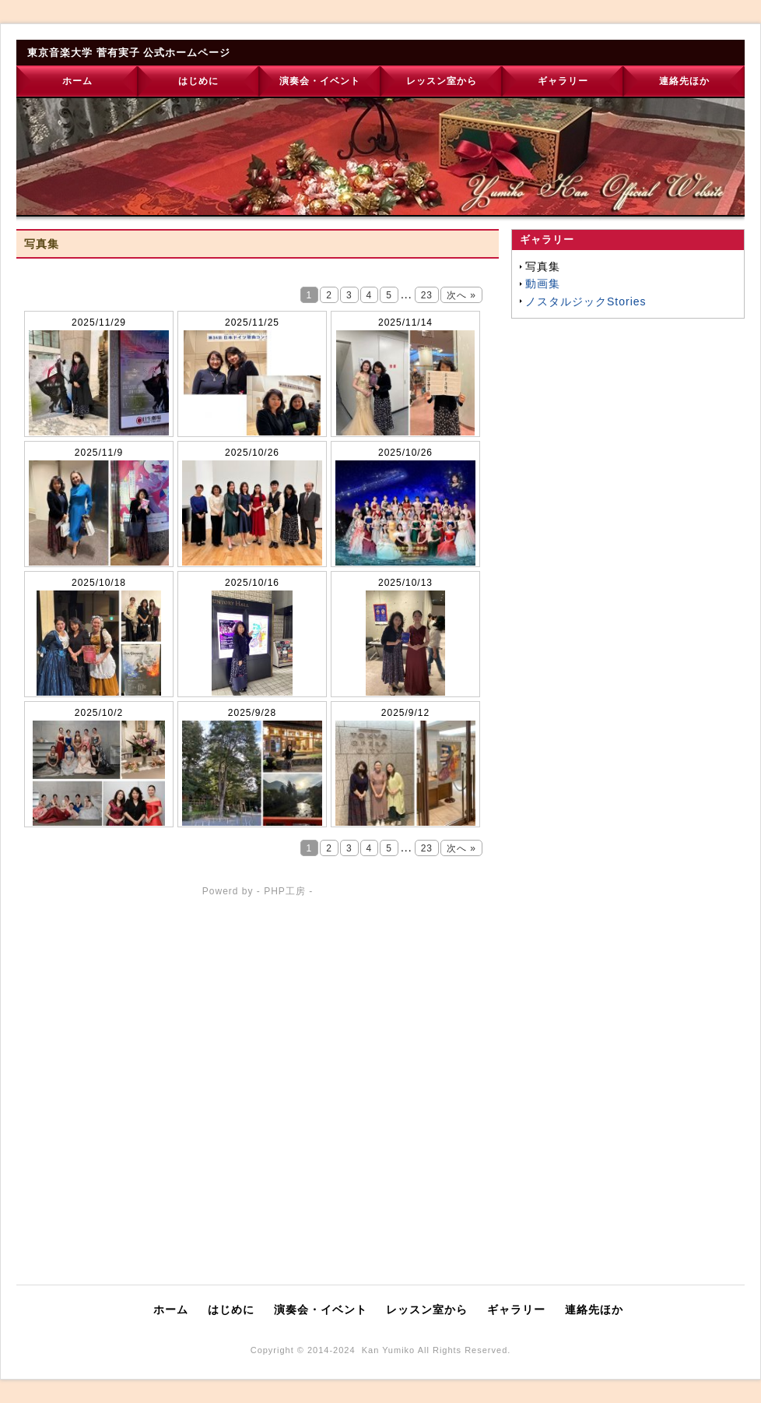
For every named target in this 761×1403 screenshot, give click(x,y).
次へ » (461, 295)
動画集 (542, 283)
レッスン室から (441, 81)
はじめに (198, 81)
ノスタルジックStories (586, 301)
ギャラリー (563, 81)
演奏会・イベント (319, 81)
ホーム (77, 81)
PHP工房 (285, 891)
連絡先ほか (684, 81)
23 (427, 295)
